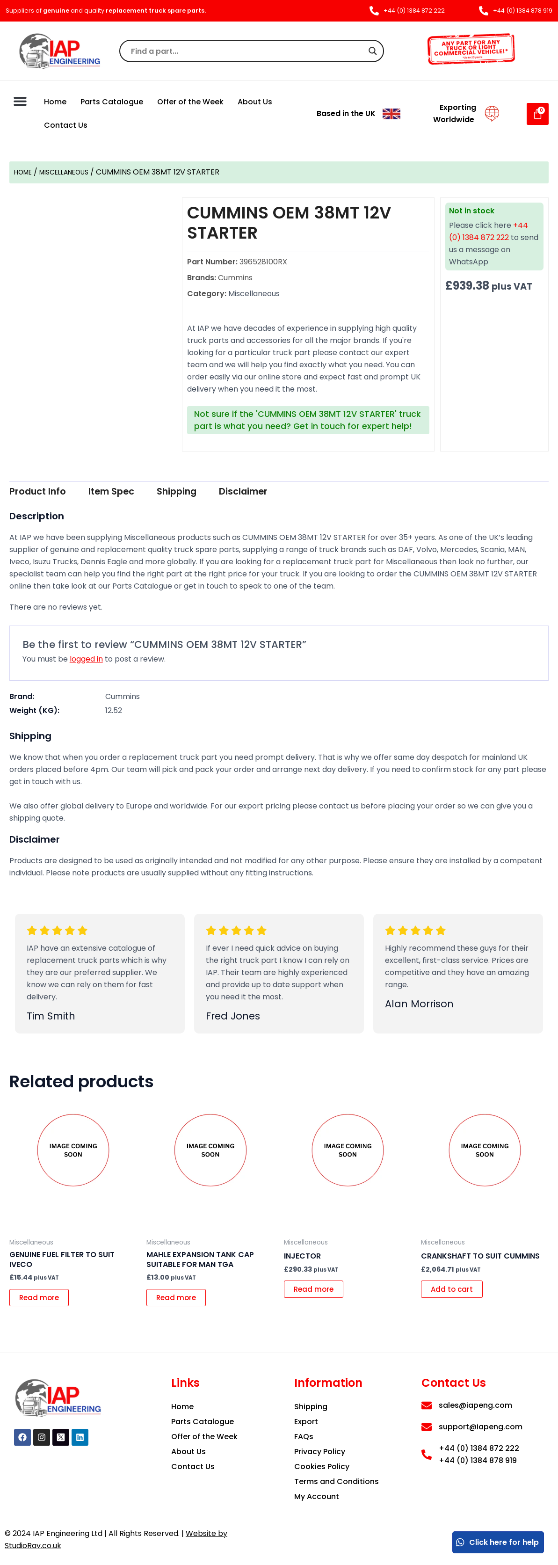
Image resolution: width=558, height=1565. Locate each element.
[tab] (44, 492)
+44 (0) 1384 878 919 (478, 1460)
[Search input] (247, 51)
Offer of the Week (190, 101)
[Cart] (538, 114)
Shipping (207, 492)
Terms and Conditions (336, 1481)
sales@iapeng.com (475, 1405)
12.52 (113, 712)
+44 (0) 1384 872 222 (479, 1448)
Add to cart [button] (455, 1292)
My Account (316, 1496)
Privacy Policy (319, 1451)
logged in (86, 660)
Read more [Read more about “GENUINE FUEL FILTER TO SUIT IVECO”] (42, 1300)
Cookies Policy (321, 1466)
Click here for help (497, 1542)
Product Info (44, 492)
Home (55, 101)
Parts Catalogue (111, 101)
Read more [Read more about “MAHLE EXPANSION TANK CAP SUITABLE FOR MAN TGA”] (179, 1300)
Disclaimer (285, 492)
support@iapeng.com (480, 1426)
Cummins (122, 698)
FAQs (303, 1436)
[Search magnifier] (372, 51)
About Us (255, 101)
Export (306, 1421)
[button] (19, 100)
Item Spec (130, 492)
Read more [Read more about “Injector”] (317, 1292)
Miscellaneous (72, 172)
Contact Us (65, 125)
